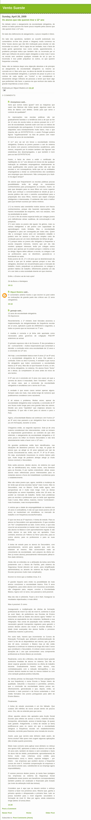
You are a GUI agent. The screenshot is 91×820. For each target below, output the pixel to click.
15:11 (10, 285)
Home (28, 813)
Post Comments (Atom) (23, 818)
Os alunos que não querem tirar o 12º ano (23, 20)
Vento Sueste (14, 8)
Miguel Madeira (16, 292)
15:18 (10, 304)
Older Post (50, 813)
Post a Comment (9, 809)
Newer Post (7, 813)
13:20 (10, 805)
